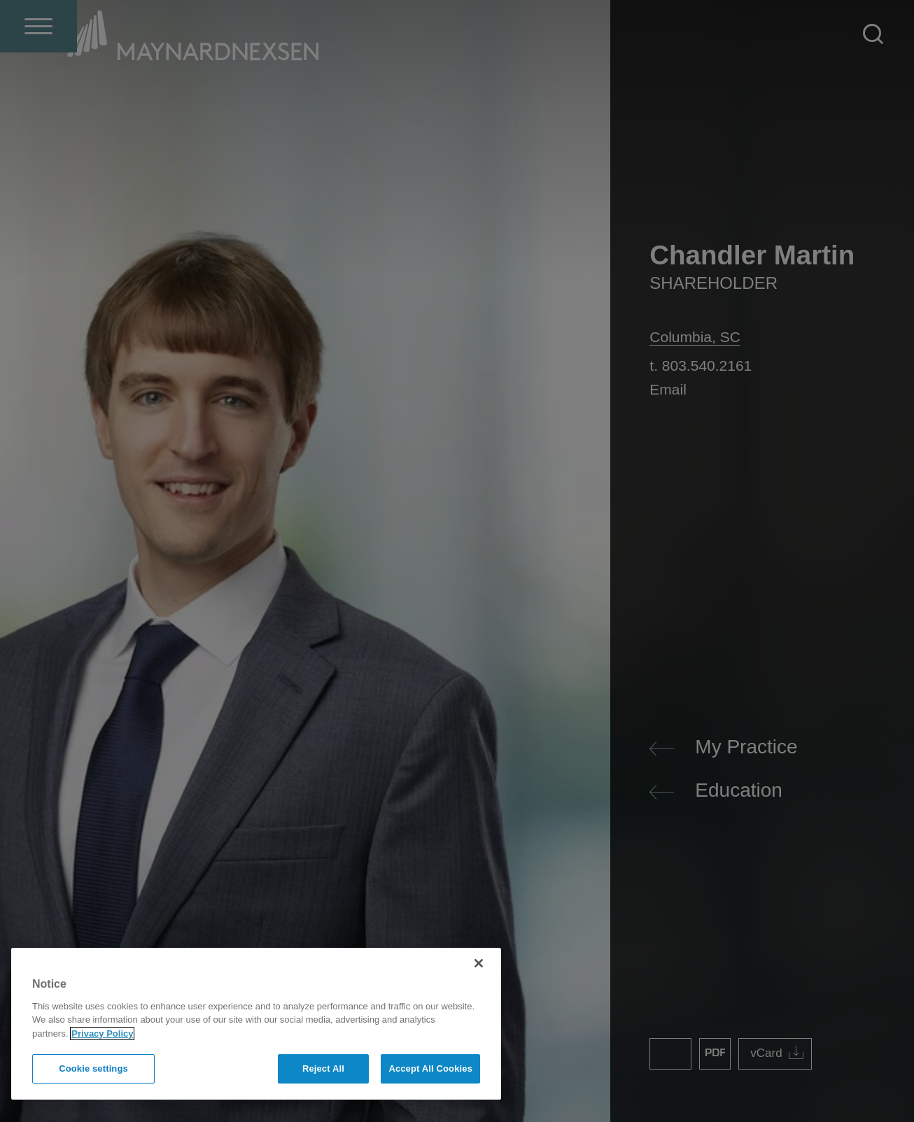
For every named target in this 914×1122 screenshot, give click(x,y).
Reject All (323, 1068)
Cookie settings (93, 1068)
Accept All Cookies (430, 1068)
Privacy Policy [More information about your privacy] (102, 1033)
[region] (256, 1024)
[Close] (478, 963)
